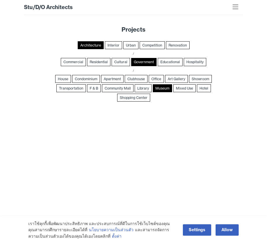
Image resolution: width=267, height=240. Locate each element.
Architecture (90, 45)
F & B (94, 88)
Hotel (204, 88)
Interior (113, 45)
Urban (131, 45)
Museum (162, 88)
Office (156, 79)
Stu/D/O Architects (48, 7)
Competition (152, 45)
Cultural (120, 62)
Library (143, 88)
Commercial (73, 62)
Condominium (86, 79)
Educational (170, 62)
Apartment (112, 79)
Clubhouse (136, 79)
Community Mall (118, 88)
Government (144, 62)
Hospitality (195, 62)
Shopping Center (134, 97)
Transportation (71, 88)
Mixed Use (184, 88)
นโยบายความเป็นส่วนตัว (111, 234)
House (63, 79)
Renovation (178, 45)
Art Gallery (176, 79)
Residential (99, 62)
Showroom (200, 79)
